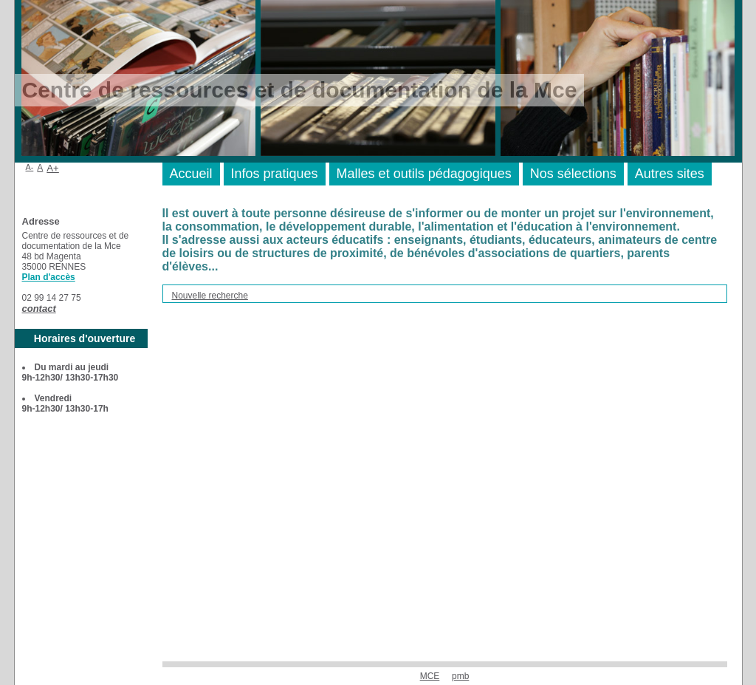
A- (30, 167)
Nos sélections (573, 173)
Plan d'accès (48, 277)
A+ (53, 168)
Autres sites (669, 173)
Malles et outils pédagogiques (424, 173)
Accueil (191, 173)
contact (39, 308)
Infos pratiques (274, 173)
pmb (460, 676)
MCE (430, 676)
